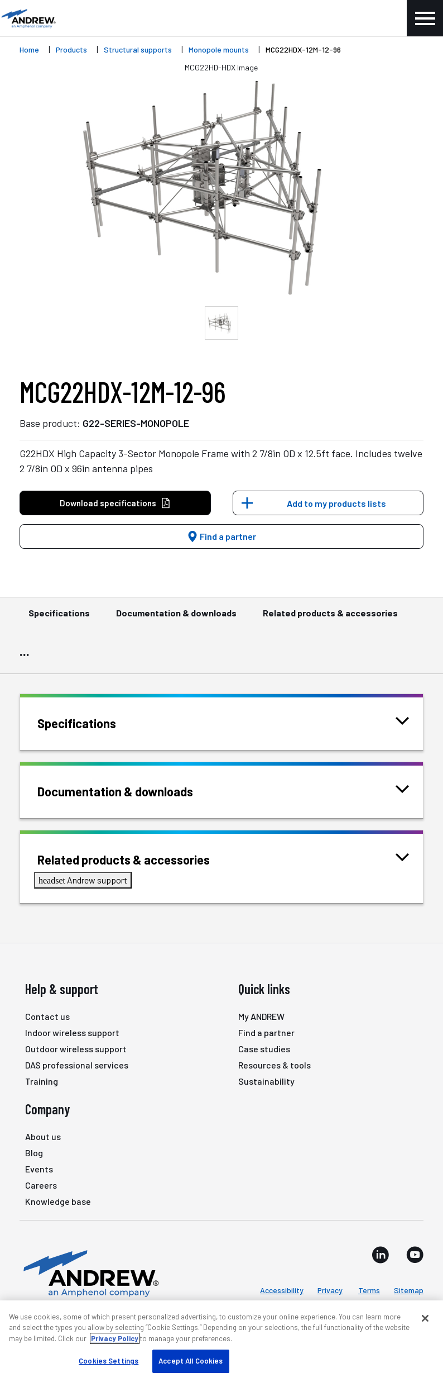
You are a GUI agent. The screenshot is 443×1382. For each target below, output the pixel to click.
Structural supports (138, 49)
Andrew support (82, 880)
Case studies (264, 1048)
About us (43, 1136)
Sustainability (266, 1081)
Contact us (47, 1016)
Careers (41, 1185)
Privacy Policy (114, 1338)
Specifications (59, 618)
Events (39, 1168)
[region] (221, 1341)
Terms (369, 1290)
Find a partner (221, 536)
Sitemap (408, 1290)
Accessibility (282, 1290)
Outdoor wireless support (76, 1048)
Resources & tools (274, 1065)
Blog (34, 1152)
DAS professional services (76, 1065)
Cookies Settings (108, 1360)
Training (41, 1081)
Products (71, 49)
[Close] (425, 1318)
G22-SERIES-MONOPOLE (136, 423)
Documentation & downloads (176, 618)
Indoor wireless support (72, 1032)
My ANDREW (261, 1016)
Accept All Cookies (190, 1360)
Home (29, 49)
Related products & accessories (330, 618)
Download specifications (115, 503)
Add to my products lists (336, 503)
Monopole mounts (219, 49)
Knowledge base (58, 1201)
